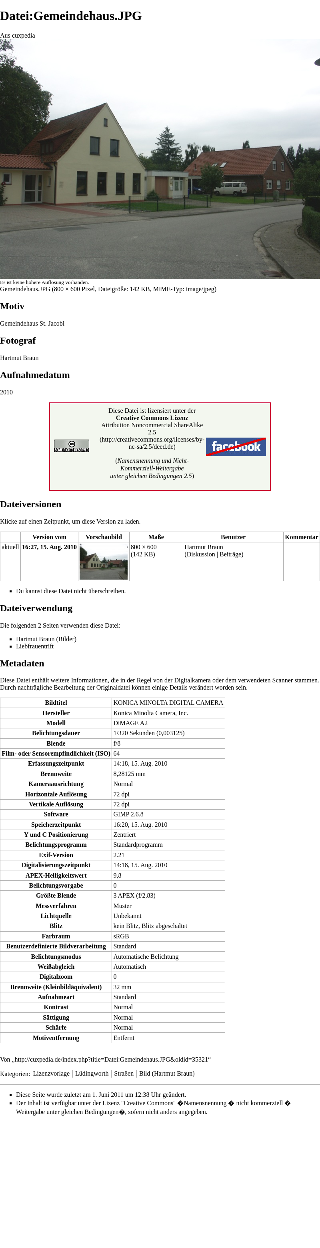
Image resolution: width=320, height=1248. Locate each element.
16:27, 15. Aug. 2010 (49, 547)
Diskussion (201, 554)
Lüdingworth (92, 1073)
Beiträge (230, 554)
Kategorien (14, 1073)
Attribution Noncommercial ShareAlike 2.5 (152, 429)
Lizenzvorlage (51, 1073)
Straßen (124, 1073)
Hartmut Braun (203, 547)
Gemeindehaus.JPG (25, 289)
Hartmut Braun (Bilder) (46, 639)
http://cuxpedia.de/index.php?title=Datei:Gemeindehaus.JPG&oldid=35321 (111, 1059)
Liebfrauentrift (35, 646)
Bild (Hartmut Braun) (167, 1073)
